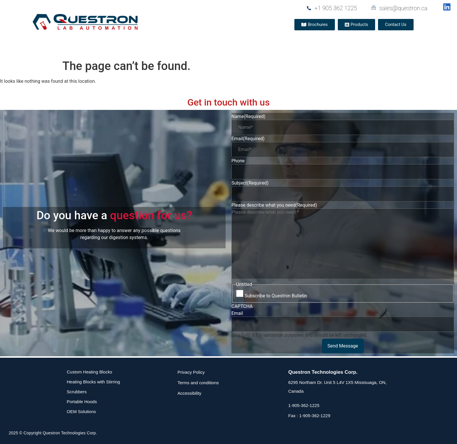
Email (248, 138)
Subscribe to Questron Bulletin (276, 296)
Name (248, 116)
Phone (238, 161)
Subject (249, 183)
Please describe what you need (274, 205)
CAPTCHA (242, 306)
